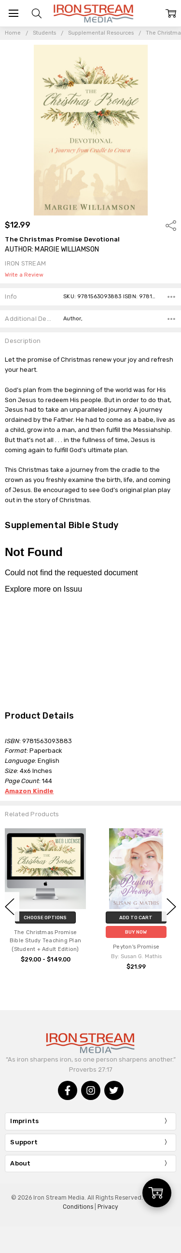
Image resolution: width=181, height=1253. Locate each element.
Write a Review (24, 275)
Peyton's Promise (136, 947)
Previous (9, 907)
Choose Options (45, 917)
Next (171, 907)
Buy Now (136, 932)
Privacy (107, 1206)
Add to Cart (136, 917)
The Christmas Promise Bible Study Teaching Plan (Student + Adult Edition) (45, 941)
